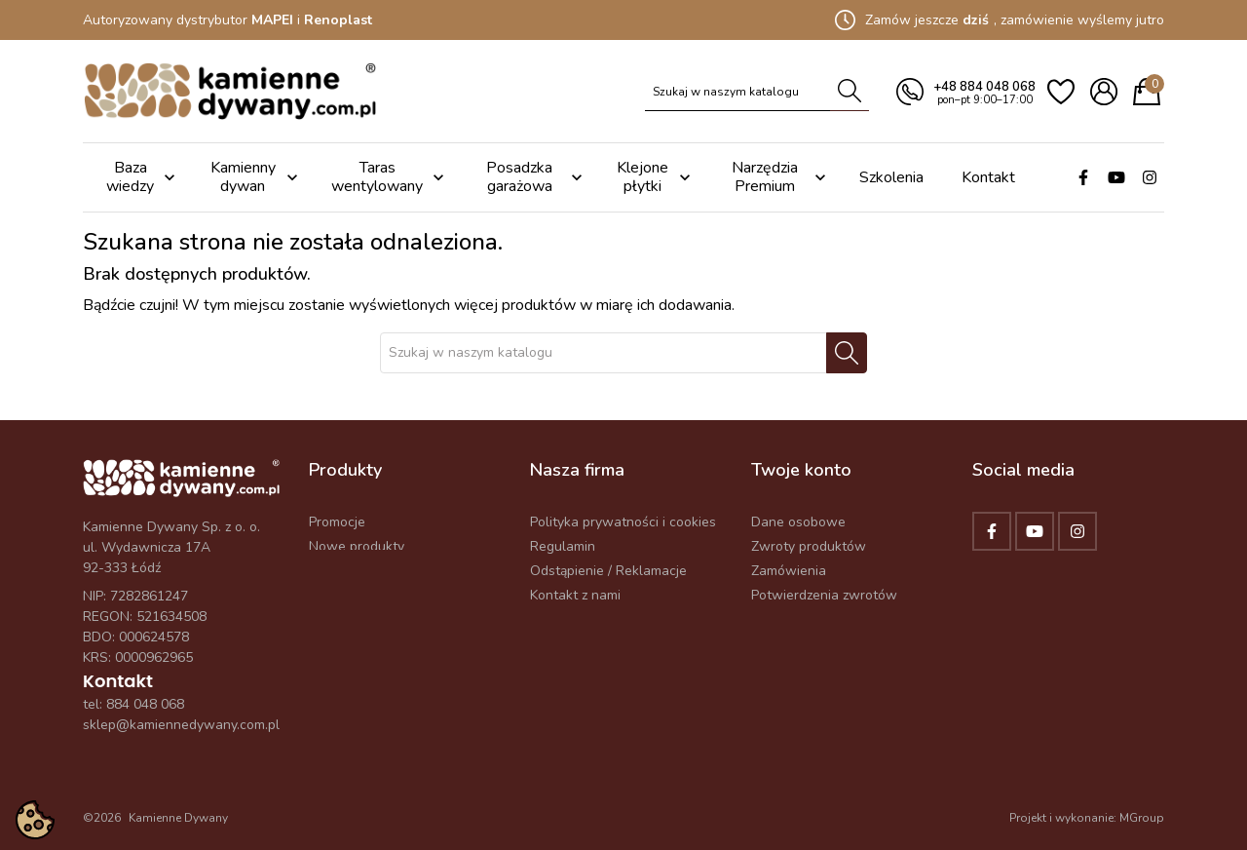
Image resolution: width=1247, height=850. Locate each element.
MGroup (1141, 818)
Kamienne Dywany (178, 818)
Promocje (337, 522)
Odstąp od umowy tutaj (823, 644)
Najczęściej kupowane (377, 570)
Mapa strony (568, 619)
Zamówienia (788, 570)
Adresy (773, 619)
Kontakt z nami (575, 595)
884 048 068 (145, 704)
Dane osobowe (798, 522)
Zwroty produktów (808, 546)
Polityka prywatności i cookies (623, 522)
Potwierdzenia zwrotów (824, 595)
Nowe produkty (356, 546)
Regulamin (562, 546)
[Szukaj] (738, 91)
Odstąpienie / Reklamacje (608, 570)
